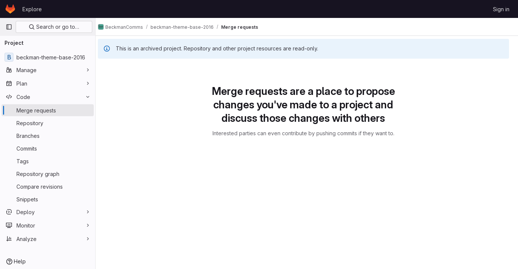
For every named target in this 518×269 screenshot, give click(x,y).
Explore (32, 9)
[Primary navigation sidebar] (9, 27)
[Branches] (47, 136)
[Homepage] (10, 9)
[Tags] (47, 161)
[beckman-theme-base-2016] (47, 57)
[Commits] (47, 148)
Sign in (501, 9)
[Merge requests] (47, 110)
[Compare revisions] (47, 186)
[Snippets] (47, 199)
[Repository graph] (47, 174)
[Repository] (47, 123)
